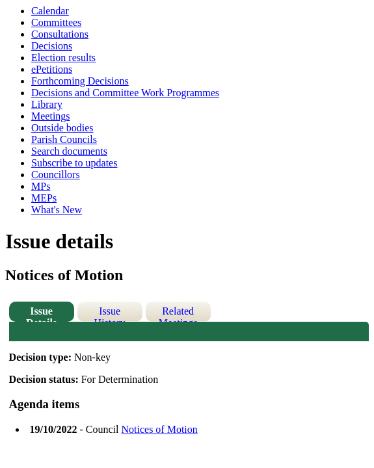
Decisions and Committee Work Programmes (125, 92)
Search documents (69, 151)
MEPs (44, 197)
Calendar (50, 10)
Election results (63, 57)
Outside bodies (62, 127)
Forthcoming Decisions (80, 80)
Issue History (110, 314)
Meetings (50, 116)
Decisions (51, 45)
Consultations (59, 34)
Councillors (55, 174)
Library (46, 104)
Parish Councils (64, 139)
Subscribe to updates (74, 162)
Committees (56, 22)
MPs (40, 186)
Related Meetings (178, 314)
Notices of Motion (159, 429)
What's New (56, 209)
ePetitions (51, 69)
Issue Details (41, 314)
